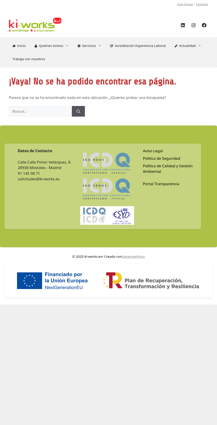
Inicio (19, 45)
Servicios (92, 45)
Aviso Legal (153, 150)
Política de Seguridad (161, 158)
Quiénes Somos (54, 45)
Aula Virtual (185, 4)
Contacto (202, 4)
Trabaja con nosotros (28, 59)
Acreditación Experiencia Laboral (138, 45)
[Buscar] (78, 111)
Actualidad (190, 45)
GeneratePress (133, 256)
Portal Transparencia (161, 183)
